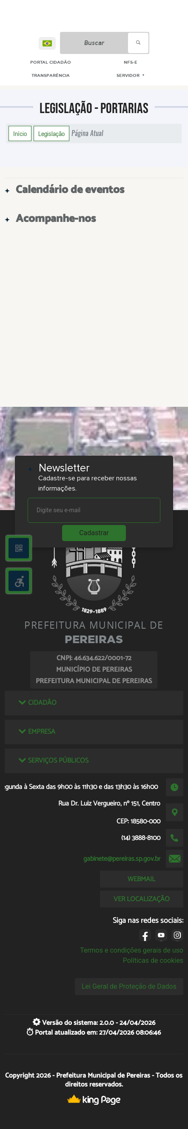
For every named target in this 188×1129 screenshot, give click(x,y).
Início (20, 133)
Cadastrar (94, 533)
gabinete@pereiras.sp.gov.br (121, 859)
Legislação (51, 133)
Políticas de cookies (153, 960)
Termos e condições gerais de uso (131, 950)
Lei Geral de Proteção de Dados (129, 986)
